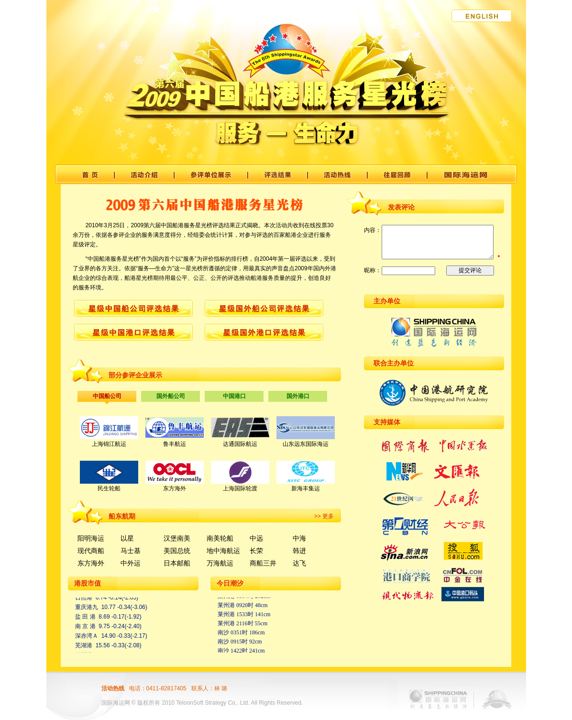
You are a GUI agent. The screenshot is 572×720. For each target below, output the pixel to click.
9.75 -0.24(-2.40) (120, 627)
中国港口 (234, 396)
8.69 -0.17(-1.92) (120, 618)
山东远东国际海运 (306, 444)
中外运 (131, 563)
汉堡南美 (177, 538)
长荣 (256, 550)
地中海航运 (223, 550)
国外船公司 (170, 396)
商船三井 (263, 563)
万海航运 (220, 563)
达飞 (299, 563)
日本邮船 (177, 563)
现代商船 (90, 550)
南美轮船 (220, 538)
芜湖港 (83, 646)
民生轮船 (109, 488)
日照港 (83, 599)
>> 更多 (324, 516)
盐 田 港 (85, 618)
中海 (299, 538)
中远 (256, 538)
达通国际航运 (240, 444)
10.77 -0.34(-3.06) (124, 608)
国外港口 (297, 396)
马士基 (131, 550)
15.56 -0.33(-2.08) (119, 646)
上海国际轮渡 (240, 488)
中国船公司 (107, 396)
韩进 (299, 550)
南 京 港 (85, 627)
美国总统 (177, 550)
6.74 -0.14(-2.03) (117, 599)
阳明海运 (90, 538)
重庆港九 (86, 608)
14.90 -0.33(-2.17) (124, 637)
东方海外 (174, 488)
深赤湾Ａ (86, 637)
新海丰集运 (305, 488)
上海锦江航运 (109, 444)
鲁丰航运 (174, 444)
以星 (127, 538)
